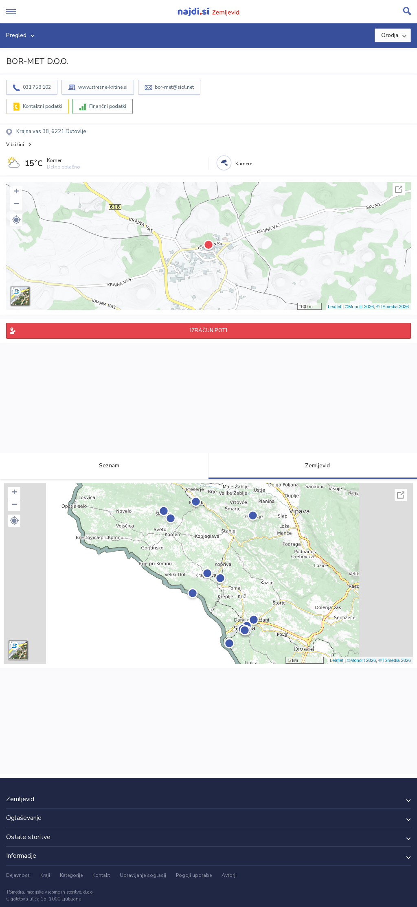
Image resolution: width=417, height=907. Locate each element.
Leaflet (334, 306)
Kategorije (71, 875)
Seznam (104, 465)
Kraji (45, 875)
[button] (16, 220)
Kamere (243, 163)
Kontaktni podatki (42, 106)
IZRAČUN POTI (208, 330)
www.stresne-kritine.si (102, 87)
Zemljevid (313, 465)
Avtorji (229, 875)
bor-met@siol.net (174, 87)
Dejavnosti (18, 875)
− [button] (16, 204)
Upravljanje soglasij (143, 875)
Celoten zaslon (399, 189)
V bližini (15, 144)
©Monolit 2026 (359, 306)
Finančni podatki (107, 106)
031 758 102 (37, 87)
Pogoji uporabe (194, 875)
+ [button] (16, 192)
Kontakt (101, 875)
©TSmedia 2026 (392, 306)
